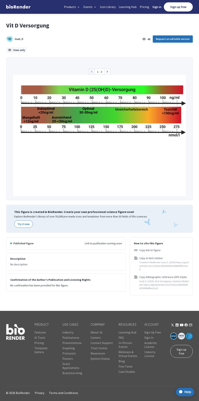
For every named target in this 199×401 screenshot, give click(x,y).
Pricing (144, 7)
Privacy (39, 393)
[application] (184, 392)
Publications (70, 337)
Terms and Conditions (63, 393)
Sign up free (178, 7)
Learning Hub (128, 7)
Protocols (69, 353)
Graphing (68, 348)
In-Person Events (125, 345)
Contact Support (102, 343)
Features (40, 332)
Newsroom (98, 353)
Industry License (149, 354)
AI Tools (39, 337)
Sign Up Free (152, 332)
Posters (67, 359)
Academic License (150, 345)
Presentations (72, 343)
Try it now (23, 224)
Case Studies (127, 372)
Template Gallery (41, 350)
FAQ (121, 337)
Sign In (149, 337)
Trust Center (99, 348)
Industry (67, 332)
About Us (97, 332)
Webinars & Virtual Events (128, 354)
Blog (122, 361)
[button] (72, 7)
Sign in (156, 7)
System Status (100, 359)
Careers (96, 337)
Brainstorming (72, 373)
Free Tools (126, 366)
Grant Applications (70, 366)
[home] (18, 6)
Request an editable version (173, 39)
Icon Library (108, 7)
